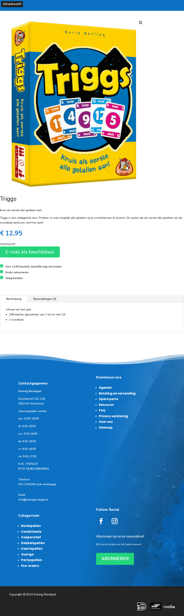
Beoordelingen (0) (44, 299)
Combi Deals (31, 532)
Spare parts (108, 399)
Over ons (106, 422)
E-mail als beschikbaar (30, 252)
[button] (140, 22)
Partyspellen (31, 560)
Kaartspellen (31, 548)
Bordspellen (31, 526)
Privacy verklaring (113, 416)
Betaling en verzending (117, 393)
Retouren (106, 405)
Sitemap (106, 427)
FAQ (102, 410)
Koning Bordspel (45, 594)
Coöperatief (31, 537)
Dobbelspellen (33, 543)
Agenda (105, 387)
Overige (27, 554)
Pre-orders (30, 566)
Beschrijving (13, 299)
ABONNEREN (115, 558)
